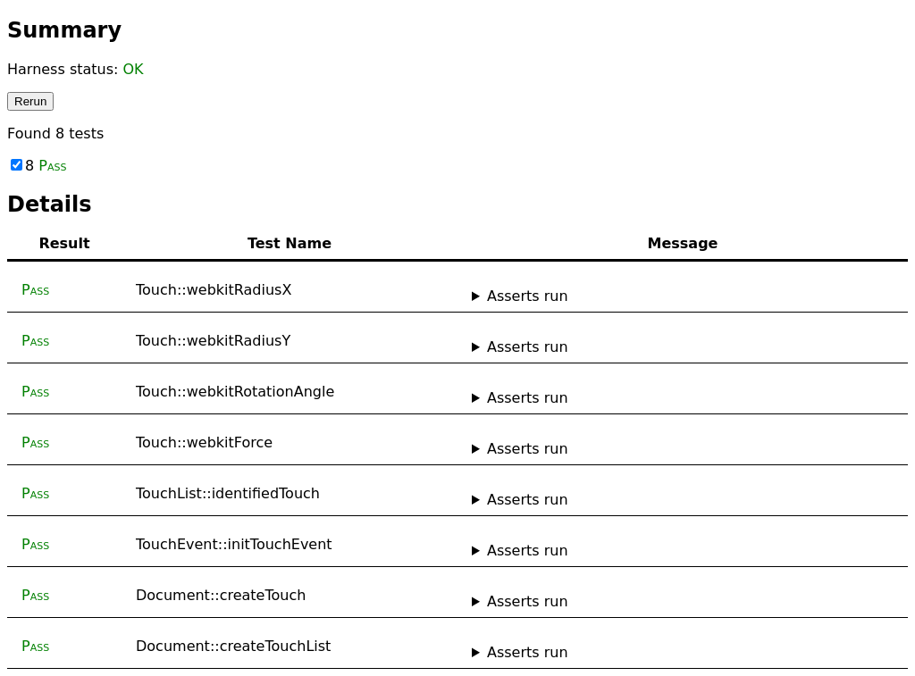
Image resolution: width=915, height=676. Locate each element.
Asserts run (527, 296)
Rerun (30, 101)
